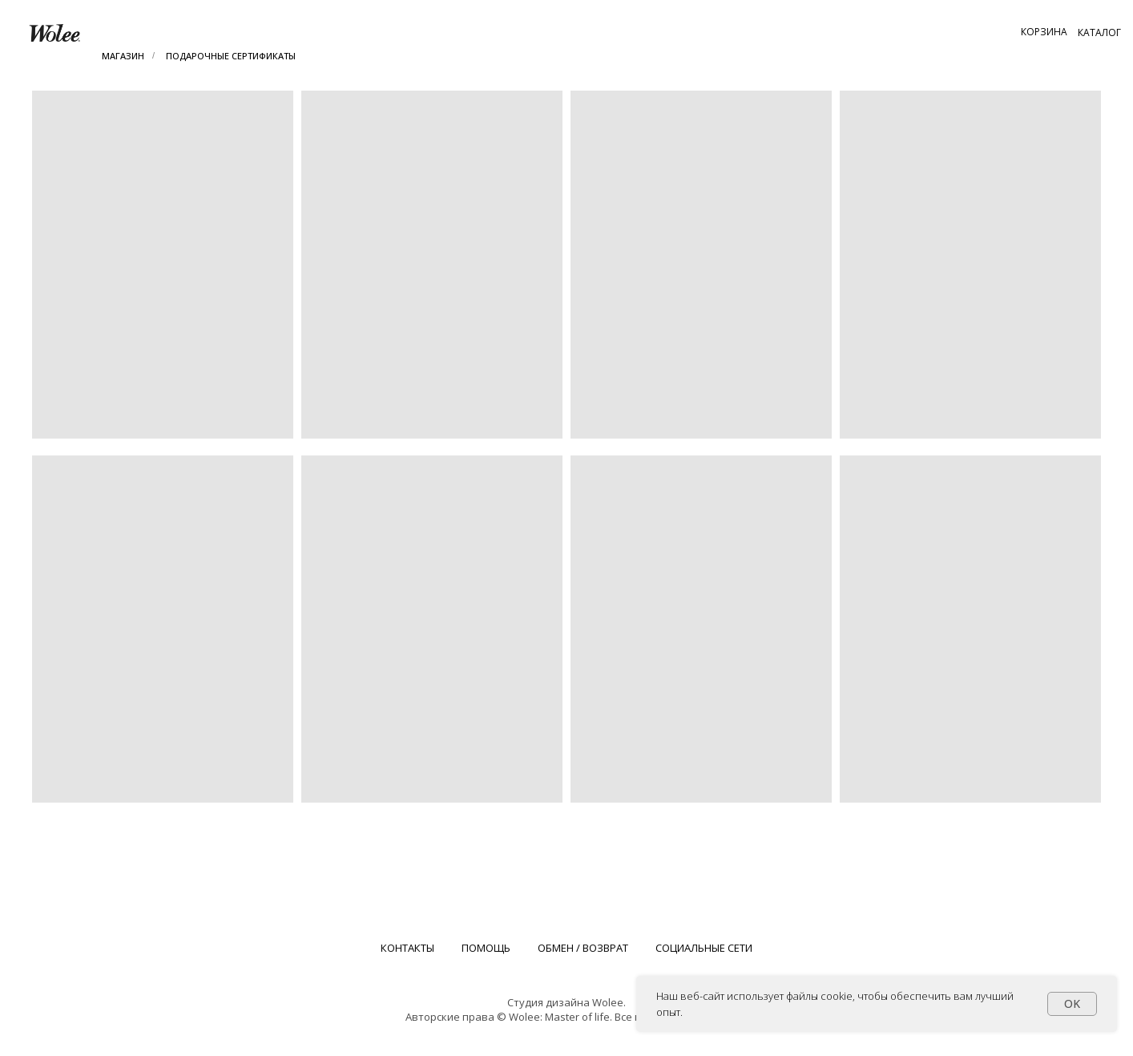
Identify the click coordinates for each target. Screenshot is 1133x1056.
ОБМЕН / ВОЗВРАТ (583, 948)
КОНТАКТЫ (407, 948)
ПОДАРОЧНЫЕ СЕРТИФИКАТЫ (231, 56)
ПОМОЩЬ (486, 948)
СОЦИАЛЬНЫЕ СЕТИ (703, 948)
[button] (1044, 31)
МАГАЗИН (123, 56)
